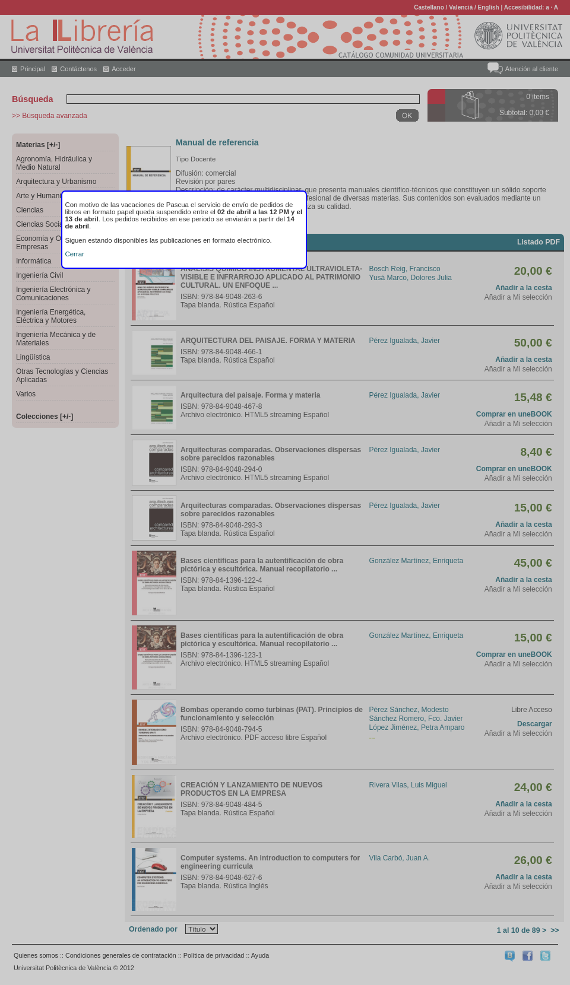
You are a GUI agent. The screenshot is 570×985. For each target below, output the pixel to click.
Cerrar (74, 254)
